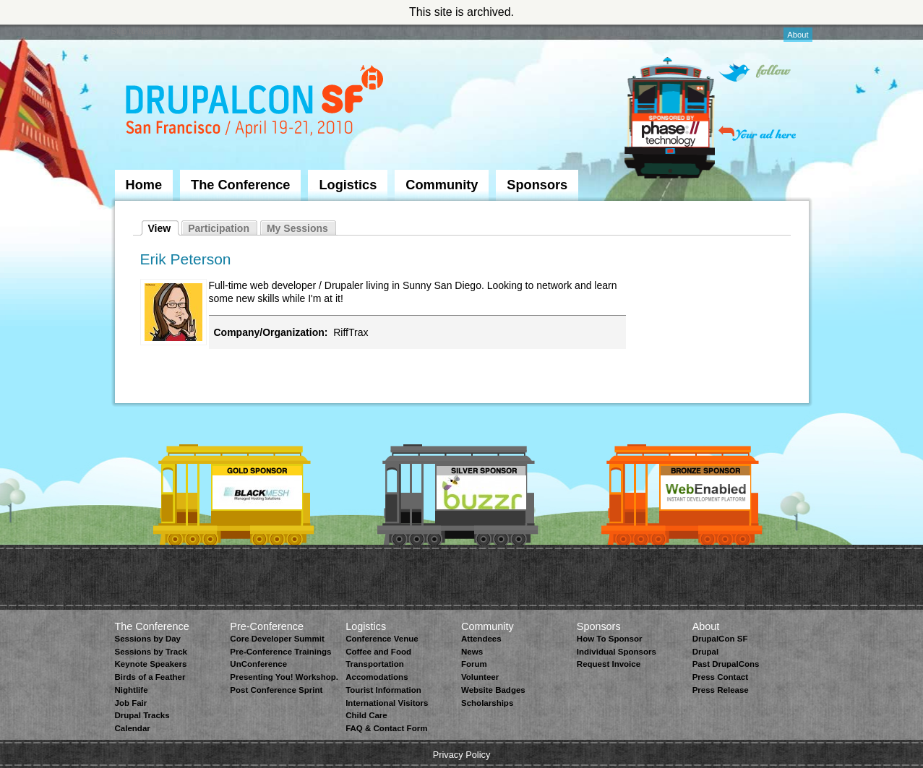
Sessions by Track (151, 651)
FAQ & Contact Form (386, 728)
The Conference (240, 185)
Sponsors (537, 185)
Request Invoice (608, 664)
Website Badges (493, 690)
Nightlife (131, 690)
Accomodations (376, 677)
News (472, 651)
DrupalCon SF (720, 638)
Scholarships (487, 703)
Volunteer (480, 677)
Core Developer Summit (277, 638)
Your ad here (757, 133)
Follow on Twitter (754, 73)
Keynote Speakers (151, 664)
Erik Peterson (185, 259)
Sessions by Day (148, 638)
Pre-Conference (267, 626)
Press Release (720, 690)
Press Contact (720, 677)
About (797, 34)
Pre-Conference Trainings (280, 651)
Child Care (366, 715)
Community (441, 185)
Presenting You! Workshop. (284, 677)
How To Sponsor (610, 638)
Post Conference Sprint (276, 690)
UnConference (258, 664)
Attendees (481, 638)
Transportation (374, 664)
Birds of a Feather (150, 677)
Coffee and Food (378, 651)
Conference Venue (381, 638)
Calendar (132, 728)
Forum (474, 664)
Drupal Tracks (142, 715)
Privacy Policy (462, 754)
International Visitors (386, 703)
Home (144, 185)
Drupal (705, 651)
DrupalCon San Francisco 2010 (256, 103)
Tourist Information (383, 690)
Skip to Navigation (143, 31)
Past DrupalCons (726, 664)
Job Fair (131, 703)
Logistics (348, 185)
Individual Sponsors (616, 651)
